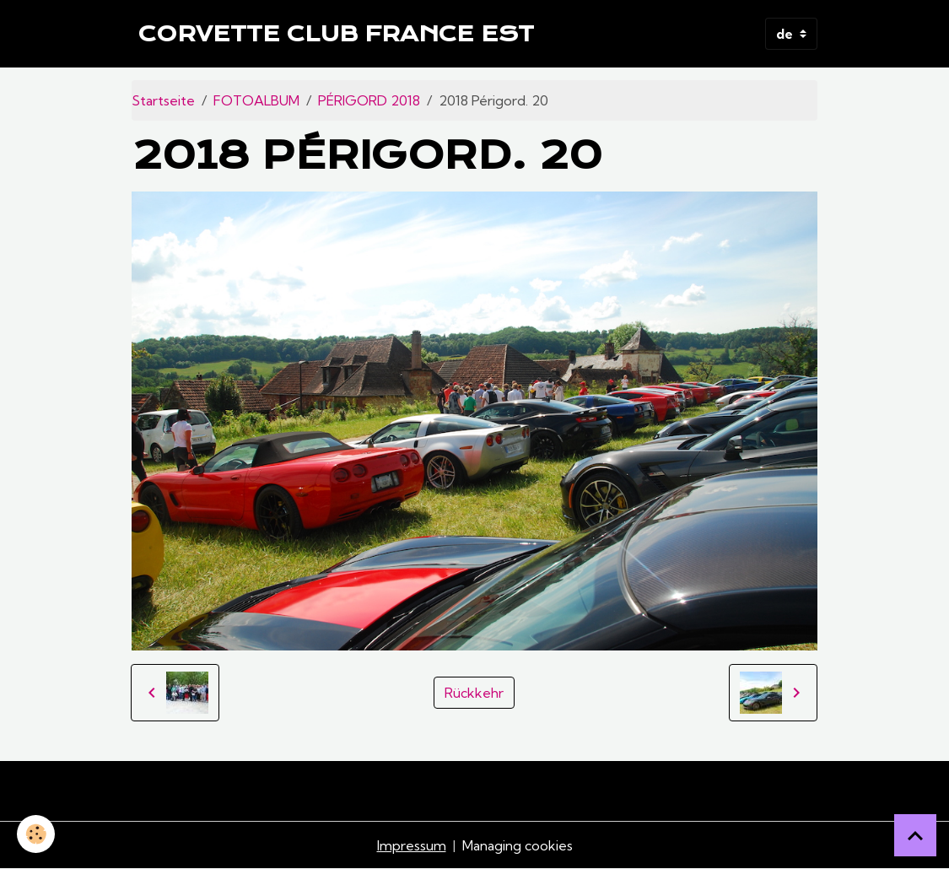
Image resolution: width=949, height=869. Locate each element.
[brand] (336, 33)
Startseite (163, 100)
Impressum (411, 845)
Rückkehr (474, 692)
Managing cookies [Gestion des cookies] (517, 845)
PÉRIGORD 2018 (369, 100)
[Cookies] (36, 834)
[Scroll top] (915, 835)
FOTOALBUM (256, 100)
